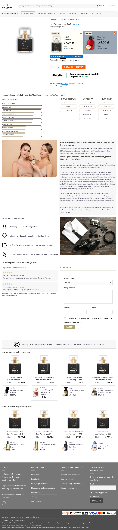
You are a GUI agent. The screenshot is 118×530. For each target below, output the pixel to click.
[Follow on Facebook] (4, 503)
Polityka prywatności (39, 483)
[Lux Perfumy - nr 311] (15, 379)
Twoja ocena (69, 278)
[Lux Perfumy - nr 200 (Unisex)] (73, 379)
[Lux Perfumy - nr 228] (103, 433)
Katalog (84, 14)
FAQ (21, 517)
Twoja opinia (69, 288)
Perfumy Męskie (28, 14)
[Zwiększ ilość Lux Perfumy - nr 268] (58, 67)
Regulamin (35, 479)
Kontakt (5, 517)
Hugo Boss (75, 19)
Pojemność (54, 60)
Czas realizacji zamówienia (71, 483)
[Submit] (97, 6)
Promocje (73, 14)
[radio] (63, 60)
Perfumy (54, 19)
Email (92, 484)
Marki (61, 14)
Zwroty (34, 497)
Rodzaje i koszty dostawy (71, 474)
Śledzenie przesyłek (69, 488)
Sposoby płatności (68, 479)
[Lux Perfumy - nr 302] (73, 433)
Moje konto (36, 474)
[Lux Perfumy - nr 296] (44, 433)
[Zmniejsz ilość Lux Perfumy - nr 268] (51, 67)
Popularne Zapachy (46, 14)
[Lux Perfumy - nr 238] (102, 379)
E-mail (93, 308)
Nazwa (67, 308)
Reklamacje (35, 492)
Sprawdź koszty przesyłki (59, 86)
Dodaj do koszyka (73, 67)
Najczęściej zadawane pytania (43, 488)
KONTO (102, 6)
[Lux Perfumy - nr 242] (15, 433)
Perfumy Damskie (10, 14)
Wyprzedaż (96, 14)
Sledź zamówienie (32, 517)
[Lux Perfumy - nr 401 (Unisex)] (44, 379)
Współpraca (36, 501)
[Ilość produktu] (55, 67)
